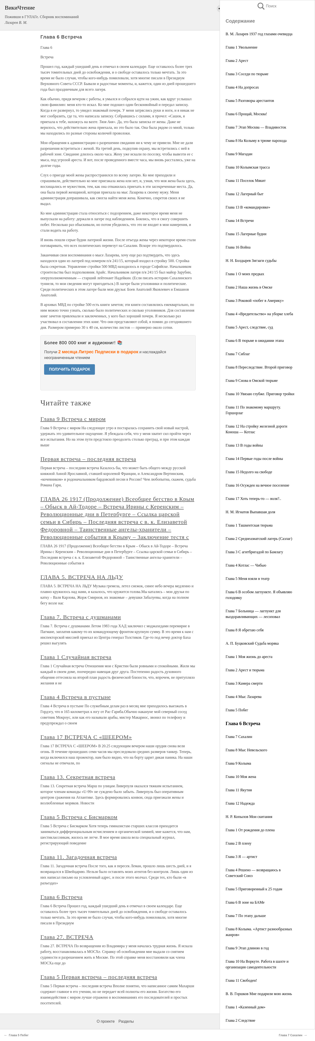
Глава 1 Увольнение (242, 47)
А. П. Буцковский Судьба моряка (252, 643)
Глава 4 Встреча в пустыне (75, 697)
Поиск (266, 6)
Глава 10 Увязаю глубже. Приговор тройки (260, 394)
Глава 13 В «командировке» (248, 207)
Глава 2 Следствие (240, 1020)
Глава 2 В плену (238, 843)
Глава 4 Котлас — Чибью (246, 565)
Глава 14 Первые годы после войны (254, 459)
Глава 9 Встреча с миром (73, 419)
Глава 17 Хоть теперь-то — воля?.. (253, 499)
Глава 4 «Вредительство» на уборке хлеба (259, 314)
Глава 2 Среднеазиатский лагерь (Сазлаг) (259, 539)
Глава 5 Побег (237, 710)
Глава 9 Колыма (238, 763)
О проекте (105, 1021)
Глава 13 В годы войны (244, 445)
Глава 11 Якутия (239, 790)
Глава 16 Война (238, 247)
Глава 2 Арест (237, 61)
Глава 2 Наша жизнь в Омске (249, 287)
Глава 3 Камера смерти (244, 683)
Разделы (126, 1021)
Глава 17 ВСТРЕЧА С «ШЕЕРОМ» (86, 737)
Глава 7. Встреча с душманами (80, 617)
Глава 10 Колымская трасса (248, 167)
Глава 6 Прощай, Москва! (246, 114)
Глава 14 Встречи (240, 221)
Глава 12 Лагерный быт (244, 194)
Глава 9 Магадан (239, 154)
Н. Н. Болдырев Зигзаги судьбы (251, 261)
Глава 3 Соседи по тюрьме (247, 74)
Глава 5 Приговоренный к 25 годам (254, 889)
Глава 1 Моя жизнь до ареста (249, 657)
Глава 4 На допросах (242, 87)
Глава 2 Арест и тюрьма (245, 670)
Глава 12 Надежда (240, 803)
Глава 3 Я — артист (241, 857)
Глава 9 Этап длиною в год (247, 948)
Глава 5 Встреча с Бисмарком (78, 817)
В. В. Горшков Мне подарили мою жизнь (259, 994)
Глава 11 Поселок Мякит (246, 181)
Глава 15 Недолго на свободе (249, 472)
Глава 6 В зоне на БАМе (245, 902)
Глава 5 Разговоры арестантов (250, 101)
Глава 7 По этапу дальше (246, 916)
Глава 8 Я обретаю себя (244, 630)
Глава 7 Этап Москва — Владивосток (256, 127)
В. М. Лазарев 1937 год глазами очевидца (259, 34)
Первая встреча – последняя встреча (88, 459)
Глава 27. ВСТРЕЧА (66, 937)
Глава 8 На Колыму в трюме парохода (256, 141)
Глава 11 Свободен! (241, 980)
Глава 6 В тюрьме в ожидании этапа (255, 341)
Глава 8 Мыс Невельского (246, 750)
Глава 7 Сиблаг (238, 354)
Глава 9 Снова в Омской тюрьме (252, 381)
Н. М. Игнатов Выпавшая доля (250, 512)
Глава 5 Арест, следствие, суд (249, 327)
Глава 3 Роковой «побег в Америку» (255, 301)
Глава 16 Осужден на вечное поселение (257, 485)
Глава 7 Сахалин (239, 737)
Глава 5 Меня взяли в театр (247, 579)
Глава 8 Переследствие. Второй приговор (259, 367)
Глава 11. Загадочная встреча (78, 857)
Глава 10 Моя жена (241, 777)
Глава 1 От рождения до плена (250, 830)
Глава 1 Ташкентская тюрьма (249, 525)
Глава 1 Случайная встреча (75, 657)
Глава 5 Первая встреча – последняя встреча (98, 977)
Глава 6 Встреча (61, 897)
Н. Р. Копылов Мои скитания (249, 817)
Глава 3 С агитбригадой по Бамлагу (254, 552)
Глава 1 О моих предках (245, 274)
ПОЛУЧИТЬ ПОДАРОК (69, 369)
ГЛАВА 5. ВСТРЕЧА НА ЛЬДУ (81, 577)
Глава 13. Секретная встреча (77, 777)
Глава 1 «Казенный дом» (245, 1007)
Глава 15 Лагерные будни (246, 234)
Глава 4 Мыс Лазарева (244, 697)
